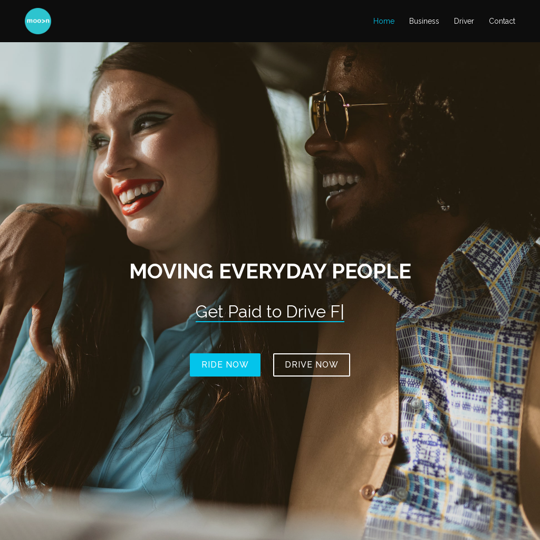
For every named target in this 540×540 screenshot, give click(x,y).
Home (383, 21)
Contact (502, 21)
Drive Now (312, 365)
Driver (464, 21)
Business (424, 21)
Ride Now (225, 365)
